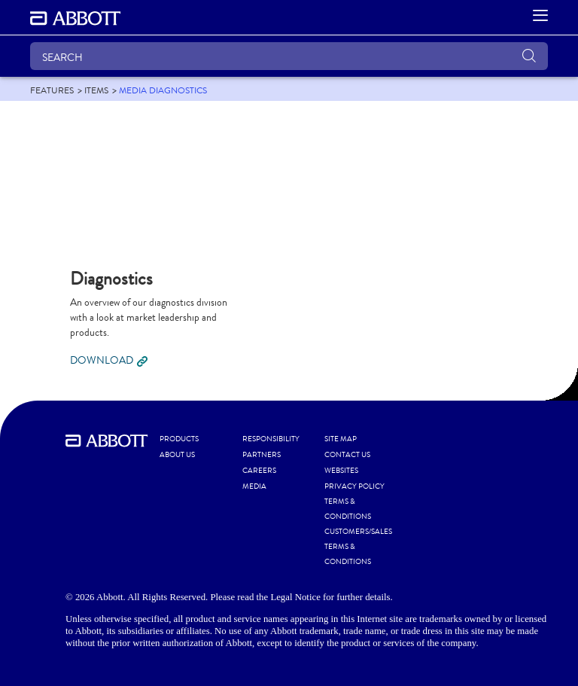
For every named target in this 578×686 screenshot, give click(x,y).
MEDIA (254, 486)
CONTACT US (347, 455)
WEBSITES (341, 470)
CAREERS (259, 470)
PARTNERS (261, 455)
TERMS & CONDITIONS (347, 509)
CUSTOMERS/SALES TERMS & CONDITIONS (358, 546)
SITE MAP (340, 439)
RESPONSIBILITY (271, 439)
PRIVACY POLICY (354, 486)
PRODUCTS (179, 439)
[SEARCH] (289, 56)
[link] (52, 90)
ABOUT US (177, 455)
